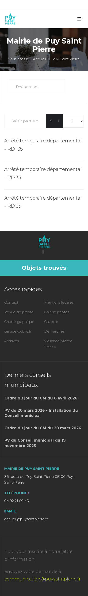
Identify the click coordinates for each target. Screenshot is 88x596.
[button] (79, 19)
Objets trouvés (44, 267)
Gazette (51, 321)
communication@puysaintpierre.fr (42, 579)
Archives (11, 341)
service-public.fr (17, 331)
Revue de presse (19, 312)
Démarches (54, 331)
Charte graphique (19, 321)
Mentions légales (58, 302)
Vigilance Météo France (58, 344)
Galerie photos (56, 312)
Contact (11, 302)
